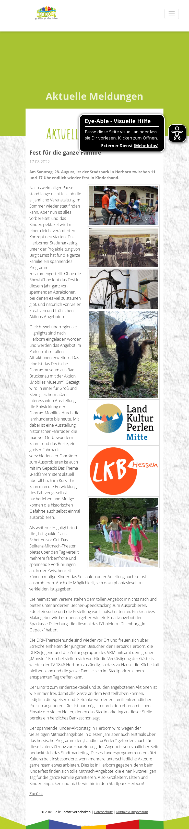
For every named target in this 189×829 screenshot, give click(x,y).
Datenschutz (103, 812)
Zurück (36, 793)
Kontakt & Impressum (132, 812)
